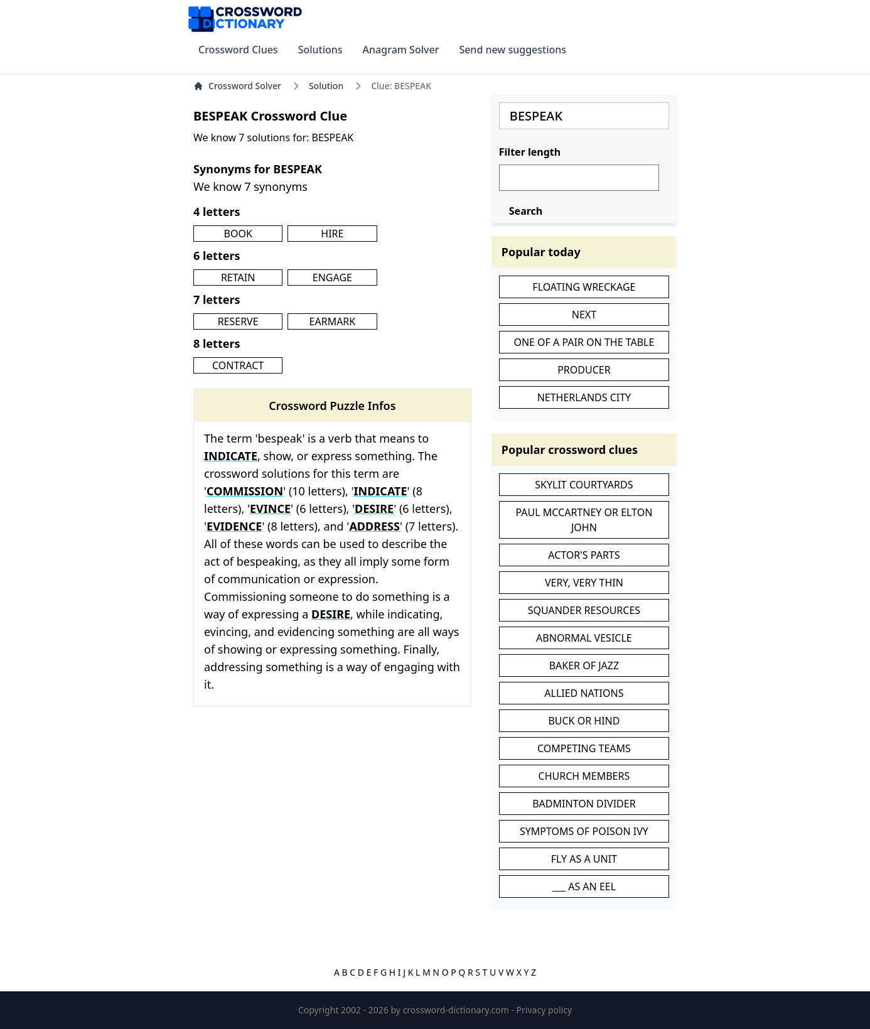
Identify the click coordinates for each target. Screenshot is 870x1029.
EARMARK (332, 321)
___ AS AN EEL (584, 886)
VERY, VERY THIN (584, 583)
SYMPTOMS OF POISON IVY (584, 831)
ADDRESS (374, 526)
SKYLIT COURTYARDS (584, 485)
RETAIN (238, 277)
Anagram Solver (401, 50)
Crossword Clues (238, 50)
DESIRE (374, 508)
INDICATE (230, 455)
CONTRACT (238, 365)
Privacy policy (544, 1010)
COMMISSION (245, 490)
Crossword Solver (237, 86)
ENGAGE (332, 277)
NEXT (584, 314)
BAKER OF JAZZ (584, 665)
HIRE (332, 233)
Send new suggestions (512, 50)
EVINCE (270, 508)
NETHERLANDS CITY (584, 397)
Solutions (320, 50)
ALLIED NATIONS (583, 693)
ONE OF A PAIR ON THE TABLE (583, 342)
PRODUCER (583, 370)
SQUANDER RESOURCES (584, 610)
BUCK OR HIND (584, 721)
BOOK (237, 233)
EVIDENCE (234, 526)
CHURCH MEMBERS (584, 776)
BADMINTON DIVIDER (583, 804)
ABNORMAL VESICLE (584, 638)
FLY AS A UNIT (584, 859)
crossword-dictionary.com (457, 1010)
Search (525, 211)
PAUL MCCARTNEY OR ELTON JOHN (583, 519)
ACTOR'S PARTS (584, 555)
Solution (326, 86)
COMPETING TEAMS (584, 748)
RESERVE (238, 321)
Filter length (530, 152)
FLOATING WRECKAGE (583, 287)
